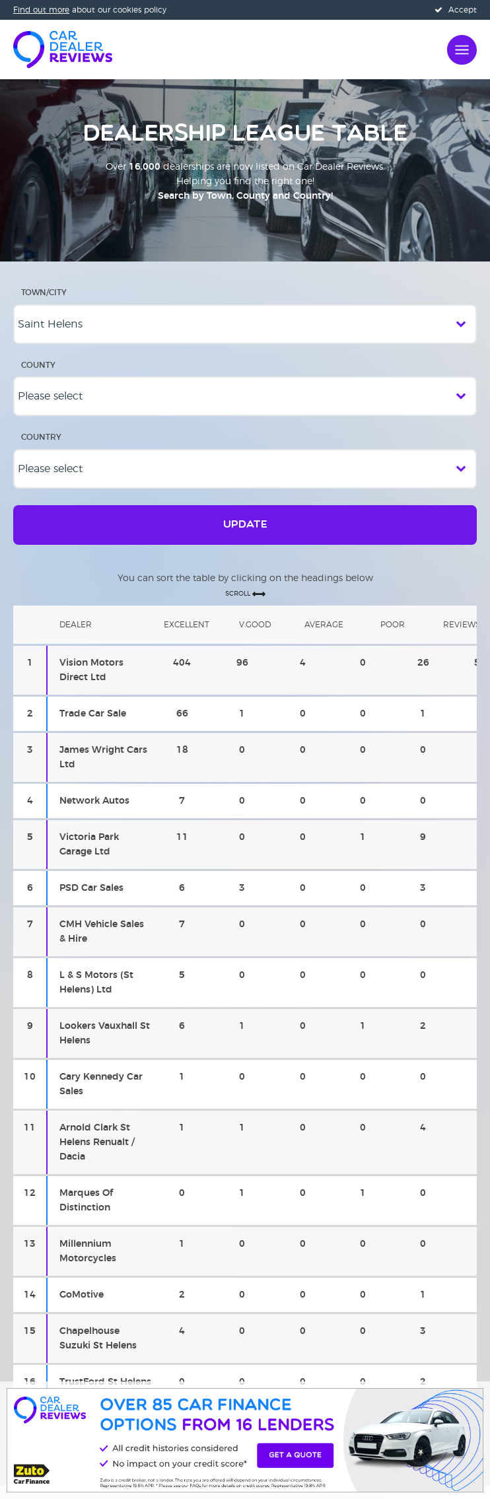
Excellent (186, 625)
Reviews (461, 625)
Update (245, 525)
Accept (456, 10)
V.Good (255, 625)
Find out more (41, 10)
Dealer (75, 625)
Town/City (44, 292)
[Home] (62, 48)
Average (323, 625)
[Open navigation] (462, 48)
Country (41, 437)
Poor (392, 625)
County (38, 365)
